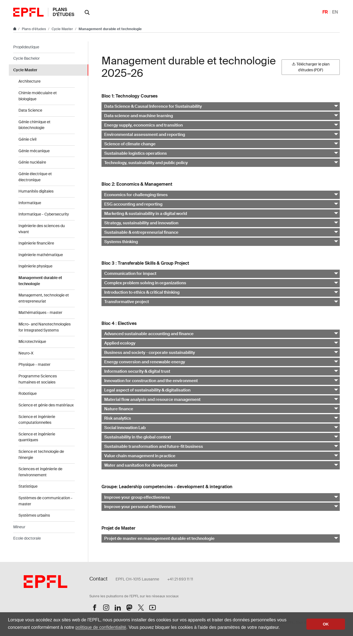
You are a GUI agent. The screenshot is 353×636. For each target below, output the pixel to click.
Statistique (28, 486)
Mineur (19, 526)
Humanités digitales (36, 191)
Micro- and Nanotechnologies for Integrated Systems (44, 327)
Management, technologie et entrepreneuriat (43, 298)
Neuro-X (25, 353)
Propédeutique (26, 46)
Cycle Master (63, 29)
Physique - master (34, 364)
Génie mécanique (34, 150)
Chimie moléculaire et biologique (37, 95)
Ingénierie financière (36, 243)
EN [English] (335, 12)
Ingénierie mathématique (40, 254)
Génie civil (27, 139)
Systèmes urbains (34, 515)
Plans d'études (63, 12)
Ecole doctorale (27, 538)
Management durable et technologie (40, 280)
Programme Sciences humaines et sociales (37, 379)
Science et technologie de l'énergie (41, 454)
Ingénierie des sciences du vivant (41, 228)
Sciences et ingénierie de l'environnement (40, 471)
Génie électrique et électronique (35, 176)
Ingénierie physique (35, 266)
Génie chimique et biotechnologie (34, 124)
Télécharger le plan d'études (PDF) (311, 67)
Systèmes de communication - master (45, 500)
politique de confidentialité (100, 627)
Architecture (29, 81)
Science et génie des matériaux (46, 405)
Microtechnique (32, 341)
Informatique (29, 202)
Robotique (27, 393)
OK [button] (326, 624)
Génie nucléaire (32, 162)
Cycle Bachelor (26, 58)
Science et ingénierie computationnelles (36, 419)
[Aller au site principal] (15, 29)
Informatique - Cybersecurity (43, 214)
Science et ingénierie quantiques (36, 437)
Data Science (30, 110)
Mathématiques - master (40, 312)
